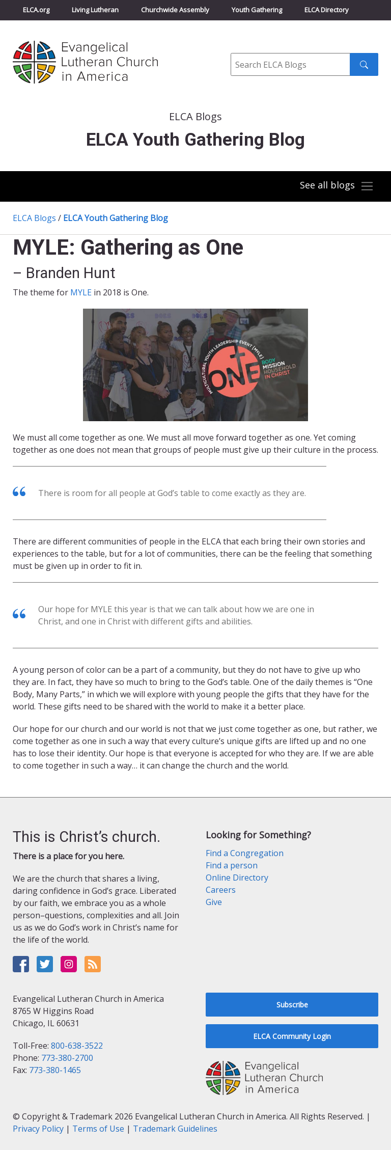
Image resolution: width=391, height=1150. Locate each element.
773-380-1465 (55, 1070)
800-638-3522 (77, 1045)
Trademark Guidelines (175, 1128)
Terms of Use (98, 1128)
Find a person (232, 865)
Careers (221, 889)
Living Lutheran (95, 9)
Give (214, 902)
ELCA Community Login (292, 1036)
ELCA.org (36, 9)
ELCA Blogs (34, 218)
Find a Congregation (245, 853)
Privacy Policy (38, 1128)
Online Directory (237, 877)
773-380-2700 (67, 1057)
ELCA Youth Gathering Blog (115, 218)
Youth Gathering (257, 9)
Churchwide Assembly (175, 9)
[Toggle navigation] (337, 186)
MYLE (81, 292)
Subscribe (292, 1004)
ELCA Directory (326, 9)
